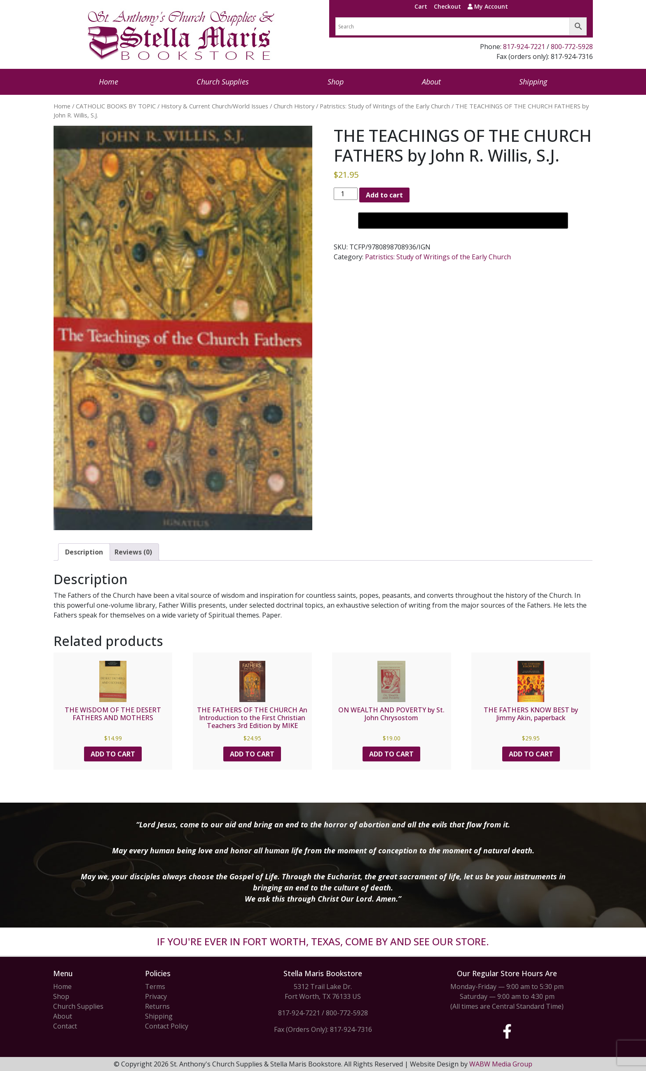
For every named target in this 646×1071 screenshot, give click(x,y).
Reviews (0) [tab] (133, 552)
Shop (336, 82)
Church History (294, 106)
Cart (420, 6)
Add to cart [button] (113, 754)
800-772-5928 (572, 46)
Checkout (447, 6)
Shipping (533, 82)
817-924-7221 (524, 46)
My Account (488, 6)
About (431, 82)
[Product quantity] (346, 194)
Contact (65, 1026)
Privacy (156, 996)
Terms (155, 986)
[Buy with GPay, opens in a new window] (463, 220)
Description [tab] (84, 552)
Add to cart (384, 195)
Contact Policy (166, 1026)
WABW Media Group (500, 1064)
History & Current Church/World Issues (214, 106)
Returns (157, 1006)
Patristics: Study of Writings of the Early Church (385, 106)
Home (108, 82)
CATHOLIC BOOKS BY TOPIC (116, 106)
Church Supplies (223, 82)
